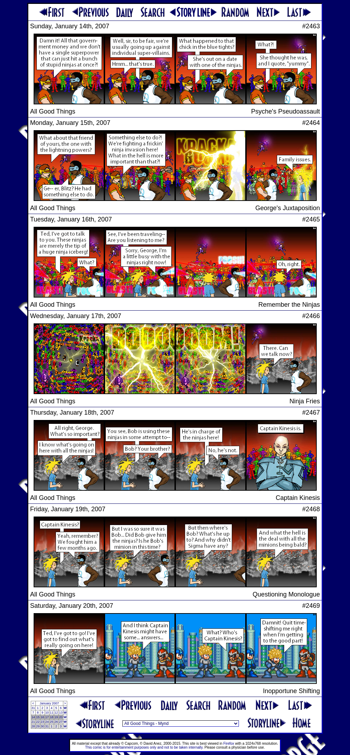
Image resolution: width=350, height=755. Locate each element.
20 (61, 717)
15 (38, 717)
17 (47, 717)
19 (56, 717)
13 (61, 712)
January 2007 (49, 703)
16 (42, 717)
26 (56, 722)
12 (56, 712)
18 (51, 717)
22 (38, 722)
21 (33, 722)
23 (42, 722)
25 (51, 722)
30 (42, 726)
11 (51, 712)
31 (33, 708)
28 (33, 726)
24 (47, 722)
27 (61, 722)
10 (47, 712)
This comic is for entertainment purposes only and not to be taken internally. (144, 747)
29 (38, 726)
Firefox (228, 743)
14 (33, 717)
